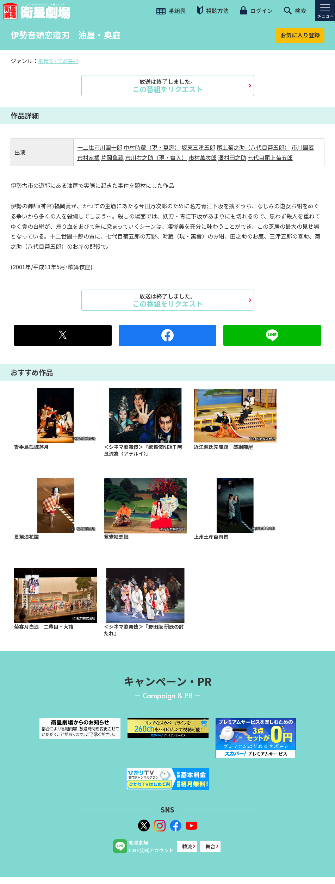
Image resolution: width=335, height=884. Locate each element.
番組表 (171, 10)
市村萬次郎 (202, 157)
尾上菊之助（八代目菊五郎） (253, 147)
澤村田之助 (232, 157)
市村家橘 (88, 157)
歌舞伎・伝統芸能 (58, 60)
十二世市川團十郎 (99, 147)
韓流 (187, 846)
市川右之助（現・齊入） (156, 157)
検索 (295, 10)
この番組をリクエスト (167, 85)
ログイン (256, 10)
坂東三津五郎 (198, 147)
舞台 (210, 846)
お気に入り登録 (300, 35)
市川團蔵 (302, 147)
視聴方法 (213, 10)
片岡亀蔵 (112, 157)
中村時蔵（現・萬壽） (152, 147)
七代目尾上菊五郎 (270, 157)
